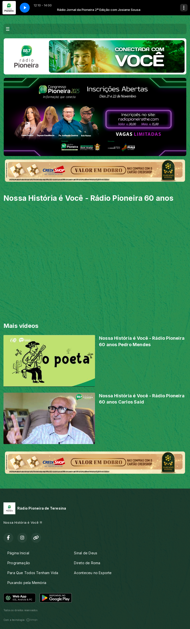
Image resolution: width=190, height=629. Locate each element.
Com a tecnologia (20, 620)
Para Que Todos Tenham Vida (32, 573)
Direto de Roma (87, 563)
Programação (18, 563)
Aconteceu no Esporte (93, 573)
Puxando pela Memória (26, 583)
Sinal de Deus (85, 553)
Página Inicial (18, 553)
